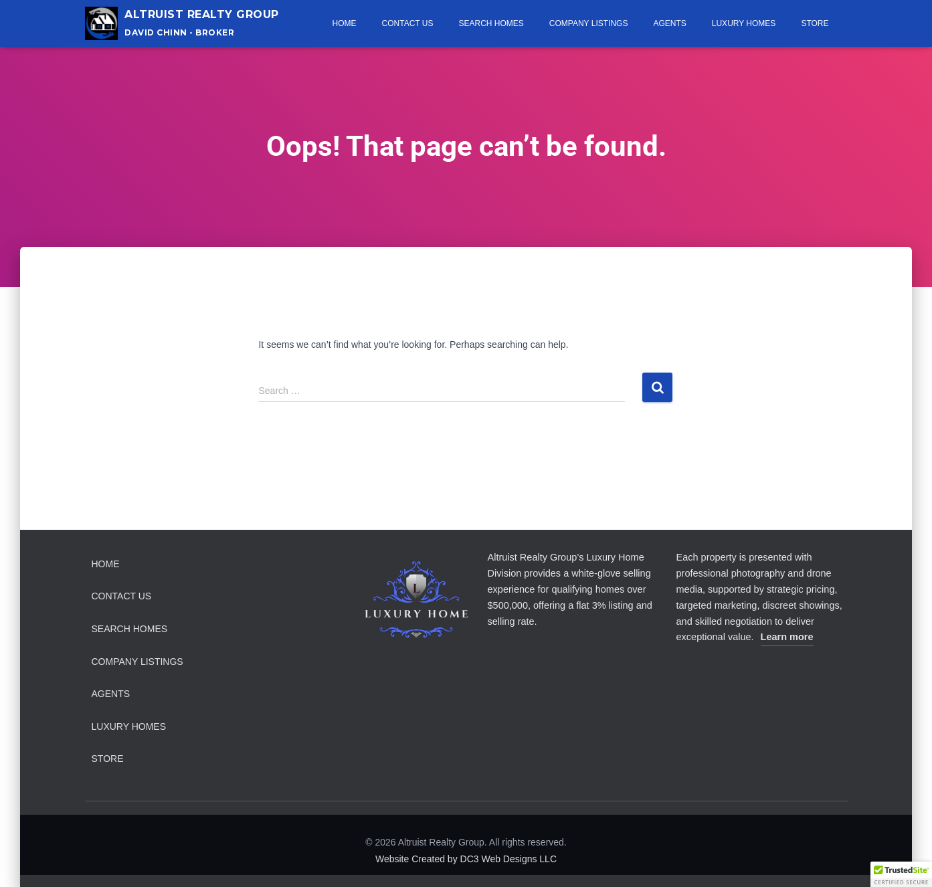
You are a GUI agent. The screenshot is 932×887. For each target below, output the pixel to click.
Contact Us (408, 23)
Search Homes (490, 23)
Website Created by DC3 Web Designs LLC (466, 859)
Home (345, 23)
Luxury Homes (744, 23)
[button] (901, 874)
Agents (669, 23)
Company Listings (588, 23)
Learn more (787, 636)
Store (814, 23)
